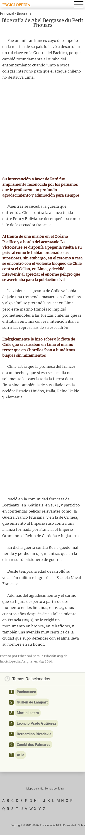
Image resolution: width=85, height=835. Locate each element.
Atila (20, 755)
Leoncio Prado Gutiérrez (36, 723)
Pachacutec (26, 692)
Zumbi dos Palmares (33, 744)
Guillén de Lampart (32, 702)
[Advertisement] (42, 128)
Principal (7, 13)
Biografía (24, 13)
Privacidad (69, 825)
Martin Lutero (28, 713)
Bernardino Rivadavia (34, 734)
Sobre (81, 825)
